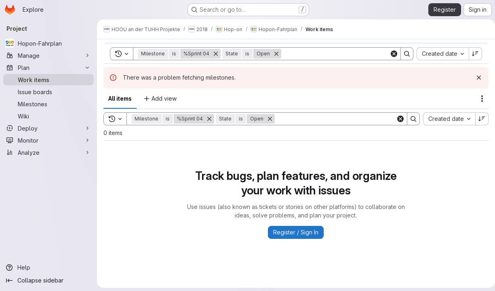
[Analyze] (48, 152)
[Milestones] (48, 104)
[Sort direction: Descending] (478, 118)
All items (120, 98)
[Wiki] (48, 116)
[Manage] (48, 55)
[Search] (333, 119)
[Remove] (209, 119)
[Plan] (48, 67)
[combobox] (446, 118)
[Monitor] (48, 140)
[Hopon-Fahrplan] (48, 43)
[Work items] (48, 79)
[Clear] (397, 119)
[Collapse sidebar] (48, 280)
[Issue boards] (48, 91)
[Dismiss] (475, 77)
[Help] (48, 267)
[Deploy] (48, 128)
